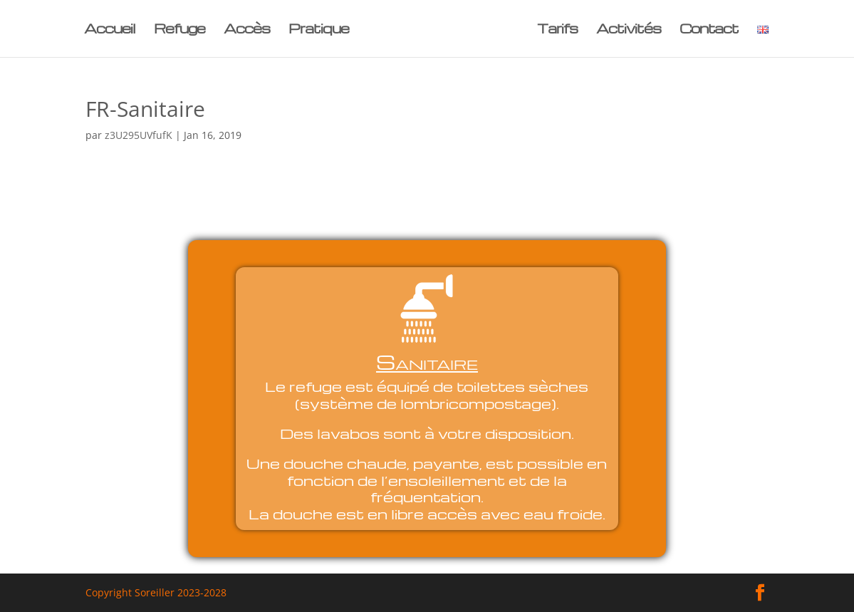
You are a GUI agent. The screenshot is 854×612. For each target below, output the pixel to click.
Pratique (318, 30)
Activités (628, 30)
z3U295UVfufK (138, 135)
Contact (709, 30)
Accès (247, 30)
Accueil (109, 30)
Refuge (179, 30)
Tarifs (557, 30)
